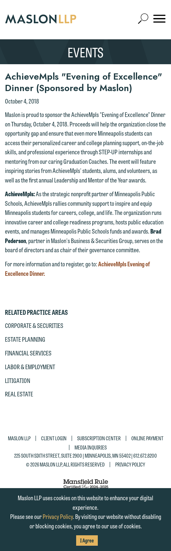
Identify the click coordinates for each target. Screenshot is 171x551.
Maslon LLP (19, 438)
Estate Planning (25, 339)
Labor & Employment (30, 366)
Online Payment (147, 438)
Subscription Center (99, 438)
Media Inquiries (91, 447)
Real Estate (19, 393)
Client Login (54, 438)
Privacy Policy (130, 464)
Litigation (17, 380)
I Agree (87, 540)
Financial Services (28, 352)
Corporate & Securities (34, 325)
